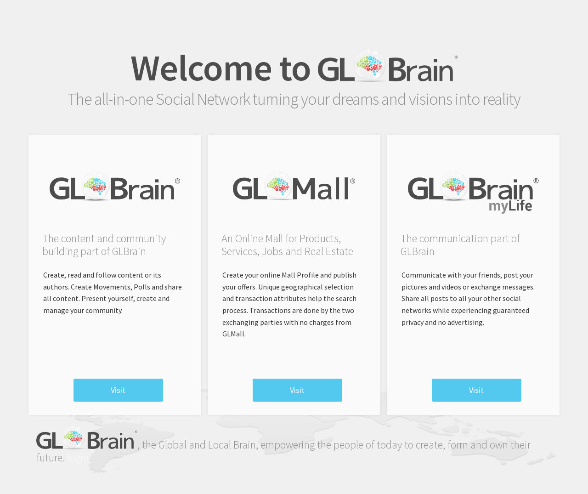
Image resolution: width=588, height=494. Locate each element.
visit (118, 390)
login (78, 457)
